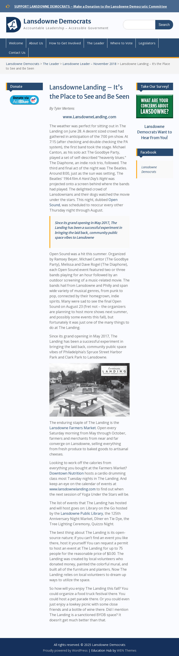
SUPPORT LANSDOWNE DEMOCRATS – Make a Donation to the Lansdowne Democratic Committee (90, 7)
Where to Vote (121, 43)
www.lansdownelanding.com (72, 489)
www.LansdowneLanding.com (89, 117)
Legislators (147, 43)
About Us (36, 43)
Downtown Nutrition (66, 473)
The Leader (95, 43)
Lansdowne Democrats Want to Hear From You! (154, 132)
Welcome (16, 43)
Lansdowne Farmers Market (72, 427)
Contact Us (17, 52)
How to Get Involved (65, 43)
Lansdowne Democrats (57, 21)
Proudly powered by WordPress (65, 650)
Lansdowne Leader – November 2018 (89, 64)
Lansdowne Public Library (82, 513)
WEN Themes (126, 650)
